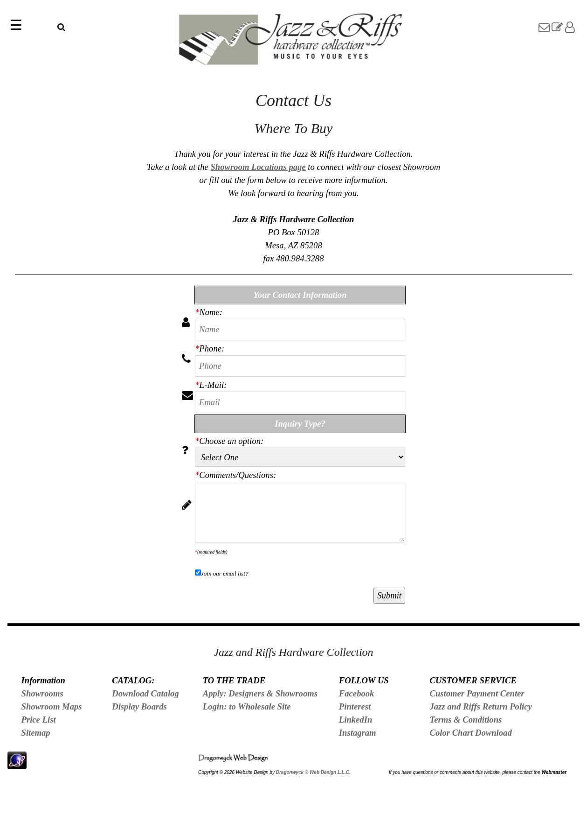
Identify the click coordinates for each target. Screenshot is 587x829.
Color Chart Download (470, 733)
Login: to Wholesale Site (247, 706)
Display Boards (139, 706)
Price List (38, 719)
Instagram (357, 733)
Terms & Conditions (465, 719)
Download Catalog (145, 693)
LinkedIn (356, 719)
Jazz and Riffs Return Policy (480, 706)
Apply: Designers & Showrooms (260, 693)
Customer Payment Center (476, 693)
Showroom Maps (51, 706)
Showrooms (42, 693)
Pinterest (355, 706)
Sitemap (35, 733)
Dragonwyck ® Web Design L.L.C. (313, 772)
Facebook (356, 693)
